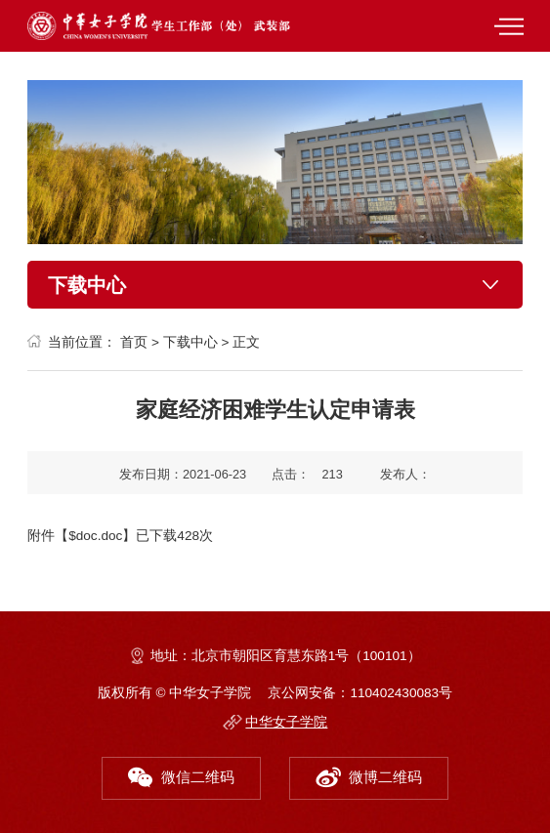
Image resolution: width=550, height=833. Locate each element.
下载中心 (190, 342)
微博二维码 (369, 774)
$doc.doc (95, 535)
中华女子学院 (286, 722)
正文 (246, 342)
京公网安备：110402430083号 (360, 693)
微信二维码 (181, 774)
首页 (134, 342)
